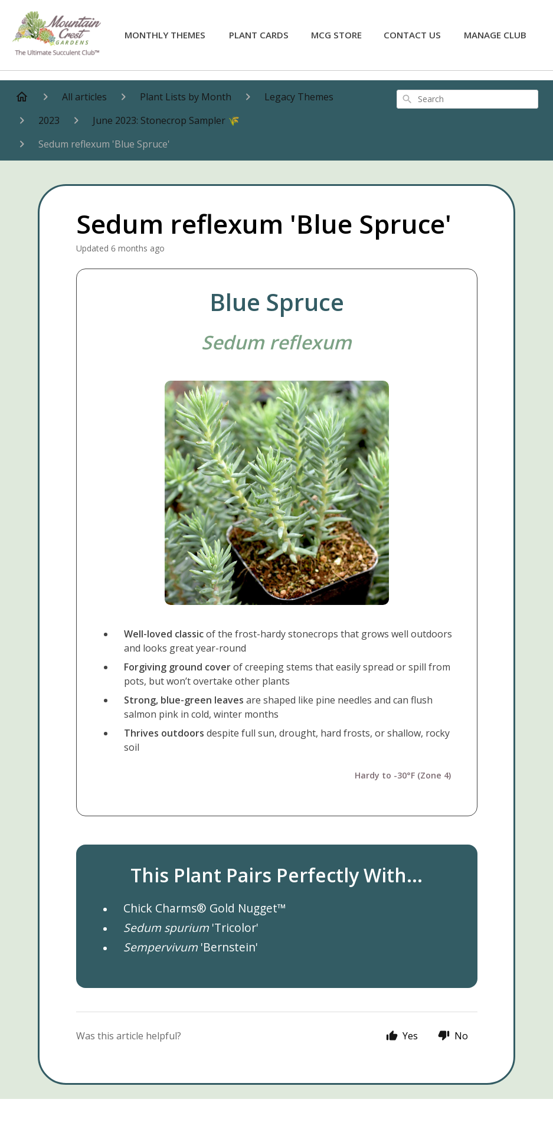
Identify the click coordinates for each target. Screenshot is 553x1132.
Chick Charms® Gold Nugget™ (204, 908)
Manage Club (495, 35)
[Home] (22, 97)
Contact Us (412, 35)
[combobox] (467, 99)
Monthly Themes (165, 35)
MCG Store (336, 35)
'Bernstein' (190, 947)
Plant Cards (259, 35)
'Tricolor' (190, 927)
